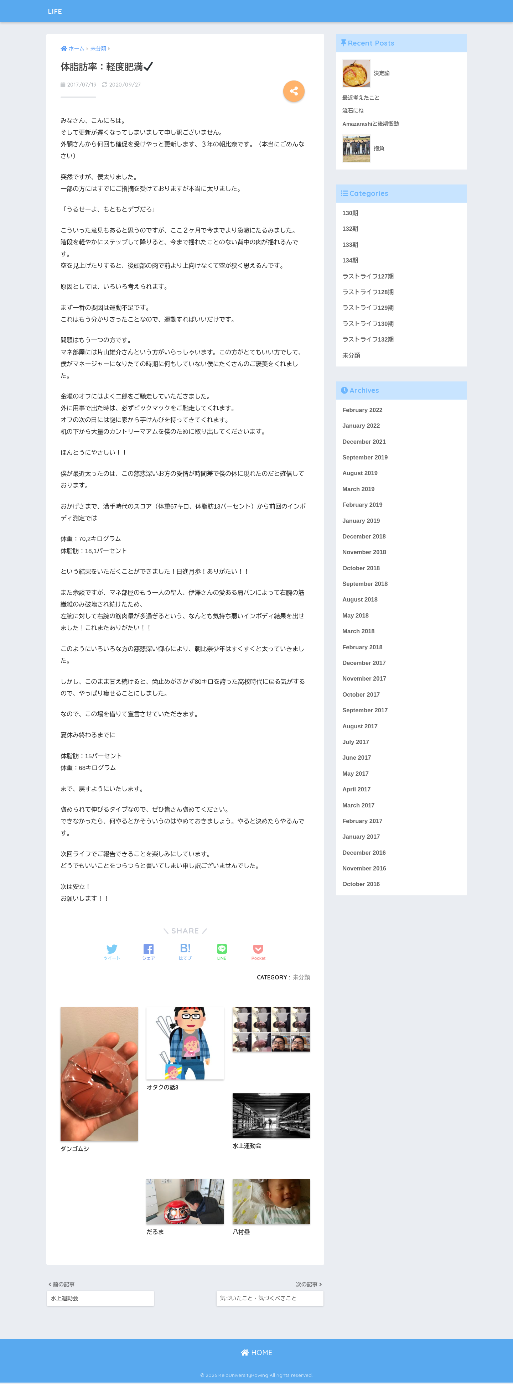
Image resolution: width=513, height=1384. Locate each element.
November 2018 (364, 554)
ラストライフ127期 (368, 277)
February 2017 (362, 825)
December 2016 (364, 857)
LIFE (57, 11)
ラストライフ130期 (368, 325)
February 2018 (362, 650)
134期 (350, 261)
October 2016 (361, 889)
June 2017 (356, 761)
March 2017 (358, 809)
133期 (350, 245)
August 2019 (360, 475)
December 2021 (364, 443)
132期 (350, 229)
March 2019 (358, 491)
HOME (257, 1353)
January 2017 (361, 841)
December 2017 (364, 666)
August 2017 (360, 730)
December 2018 (364, 538)
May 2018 (355, 618)
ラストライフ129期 (368, 309)
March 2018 (358, 634)
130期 (350, 213)
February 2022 (362, 411)
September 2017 (365, 714)
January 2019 (361, 523)
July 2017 (355, 745)
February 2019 (362, 507)
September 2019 (365, 459)
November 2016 (364, 873)
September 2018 (365, 586)
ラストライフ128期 (368, 293)
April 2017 (356, 793)
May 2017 (355, 777)
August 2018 (360, 602)
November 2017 (364, 682)
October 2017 (361, 697)
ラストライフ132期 (368, 340)
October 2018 (361, 570)
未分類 (301, 977)
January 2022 (361, 427)
